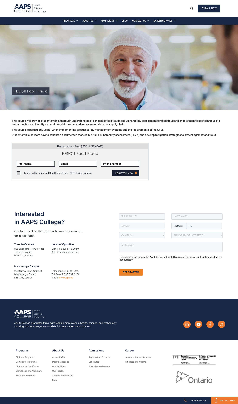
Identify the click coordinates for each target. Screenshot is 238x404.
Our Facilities (59, 366)
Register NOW (127, 173)
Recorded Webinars (26, 375)
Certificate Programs (26, 361)
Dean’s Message (60, 361)
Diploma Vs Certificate (27, 366)
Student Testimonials (63, 375)
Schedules (94, 361)
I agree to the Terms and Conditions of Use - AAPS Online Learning (58, 173)
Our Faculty (58, 371)
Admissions (109, 20)
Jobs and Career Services (138, 357)
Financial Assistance (99, 366)
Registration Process (99, 357)
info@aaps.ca (65, 277)
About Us (89, 20)
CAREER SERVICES (164, 20)
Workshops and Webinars (29, 371)
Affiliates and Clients (135, 361)
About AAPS (58, 357)
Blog (125, 20)
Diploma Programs (25, 357)
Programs (70, 20)
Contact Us (140, 20)
